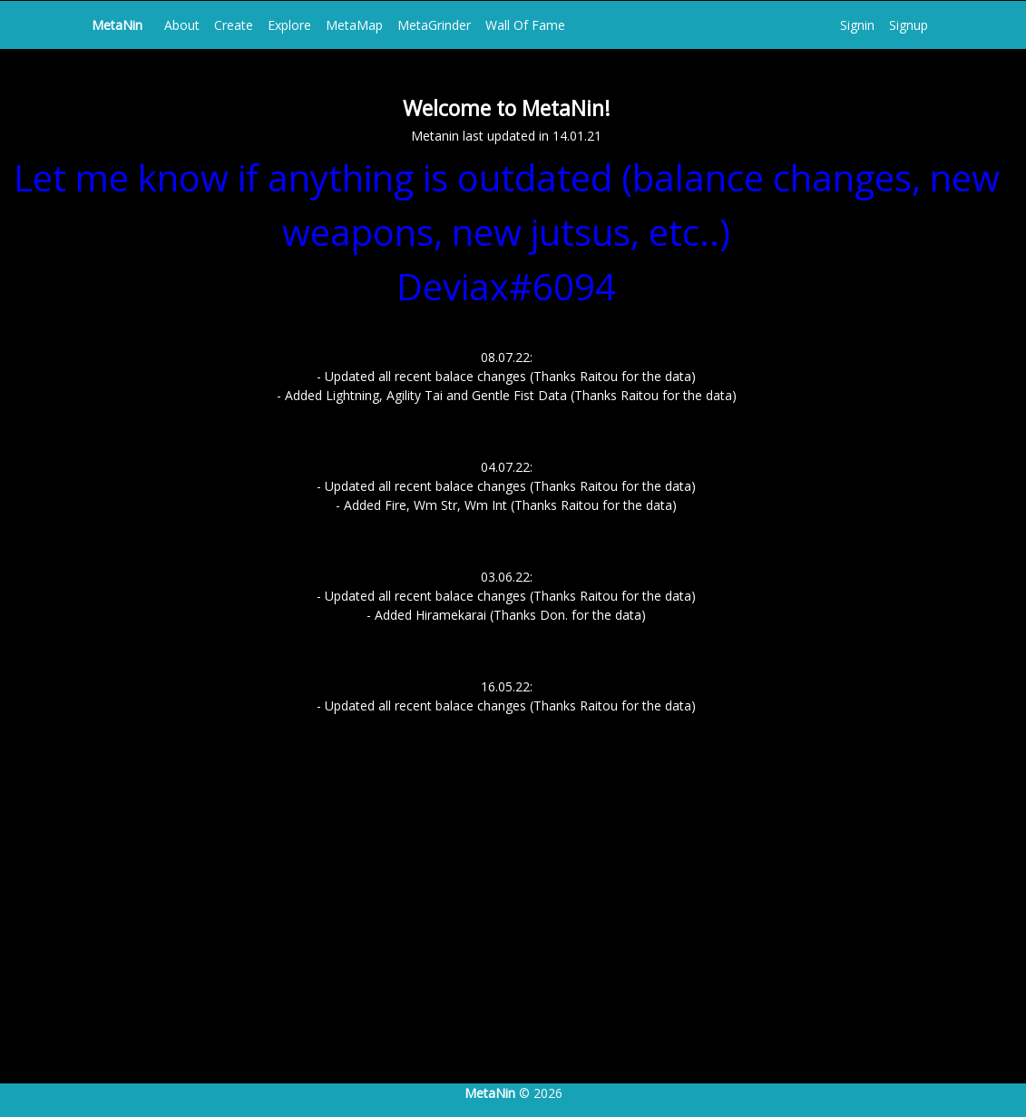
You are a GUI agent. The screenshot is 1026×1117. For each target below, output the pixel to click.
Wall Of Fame (525, 25)
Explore (289, 25)
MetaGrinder (434, 25)
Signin (857, 25)
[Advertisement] (513, 933)
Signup (908, 25)
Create (233, 25)
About (182, 25)
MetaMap (354, 25)
